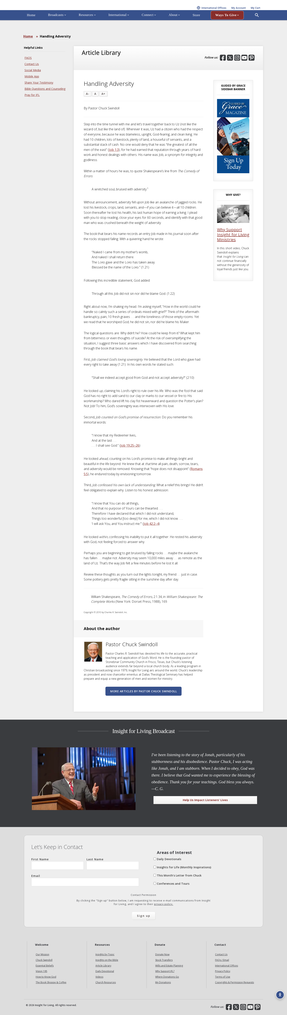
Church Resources (105, 982)
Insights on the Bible (106, 960)
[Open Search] (257, 26)
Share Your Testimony (39, 82)
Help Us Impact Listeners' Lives (205, 800)
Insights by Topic (104, 954)
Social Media (33, 70)
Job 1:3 (114, 149)
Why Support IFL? (164, 971)
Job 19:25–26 (129, 445)
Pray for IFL (32, 95)
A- (87, 94)
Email (85, 880)
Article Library (103, 965)
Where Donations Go (167, 976)
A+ (103, 94)
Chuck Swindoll (44, 960)
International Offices (226, 965)
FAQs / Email (222, 960)
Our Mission (42, 954)
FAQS (28, 58)
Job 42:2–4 (151, 523)
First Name (57, 863)
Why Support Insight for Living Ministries (233, 234)
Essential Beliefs (45, 965)
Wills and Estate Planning (169, 965)
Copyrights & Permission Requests (234, 982)
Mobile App (32, 76)
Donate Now (162, 954)
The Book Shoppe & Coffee (51, 982)
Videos (99, 976)
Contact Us (32, 64)
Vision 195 (41, 971)
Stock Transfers (164, 960)
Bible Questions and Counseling (45, 89)
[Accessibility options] (278, 992)
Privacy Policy (222, 971)
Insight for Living (72, 10)
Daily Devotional (104, 971)
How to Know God (46, 976)
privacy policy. (163, 904)
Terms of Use (222, 976)
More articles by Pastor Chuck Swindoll (143, 691)
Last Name (112, 863)
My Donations (163, 982)
